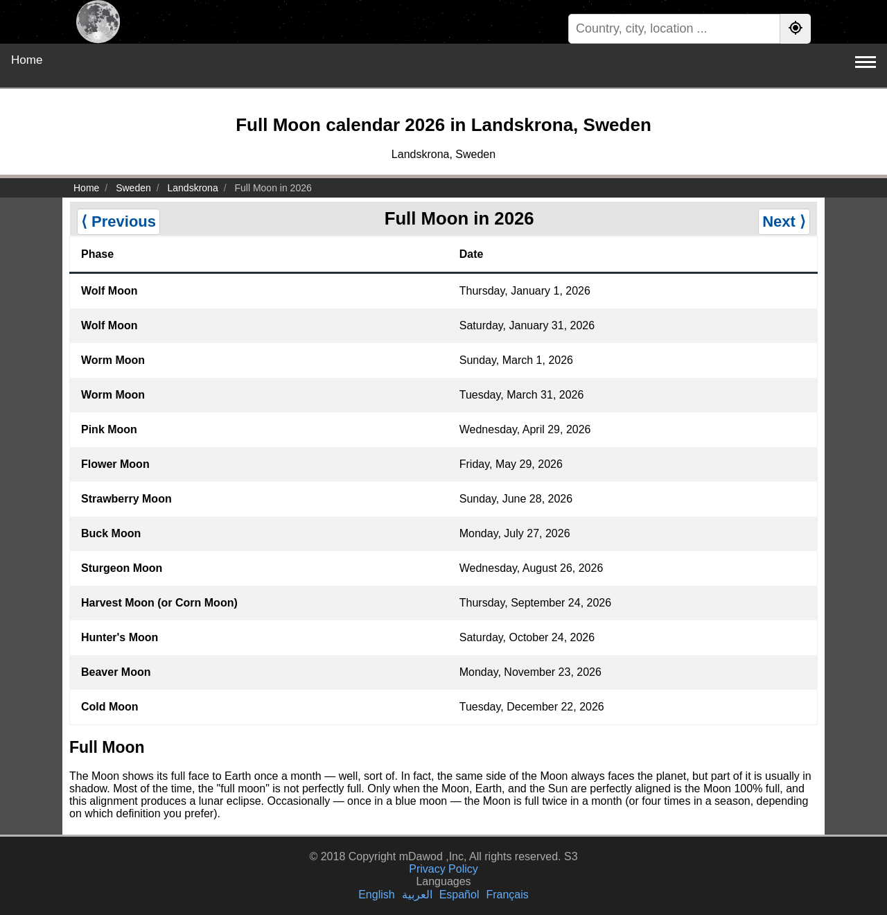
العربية (417, 894)
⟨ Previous (118, 221)
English (376, 894)
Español (459, 894)
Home (26, 60)
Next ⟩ (784, 221)
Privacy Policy (443, 869)
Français (507, 894)
